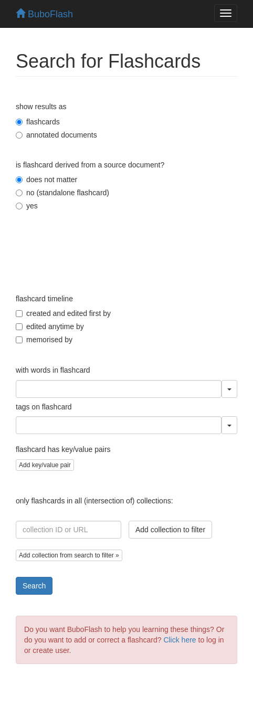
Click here (179, 640)
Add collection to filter (170, 529)
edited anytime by (50, 326)
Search (34, 586)
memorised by (44, 339)
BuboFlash (44, 14)
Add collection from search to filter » (69, 555)
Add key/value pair (45, 465)
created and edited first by (63, 313)
